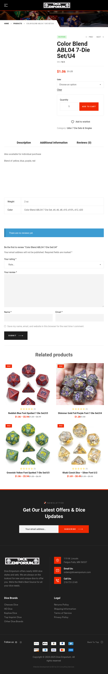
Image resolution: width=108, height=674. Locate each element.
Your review (10, 272)
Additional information (54, 142)
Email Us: (68, 568)
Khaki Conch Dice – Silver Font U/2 (80, 472)
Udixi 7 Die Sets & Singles (79, 128)
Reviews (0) (84, 142)
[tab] (24, 142)
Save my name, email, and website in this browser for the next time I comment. (45, 326)
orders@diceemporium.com (77, 572)
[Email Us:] (57, 570)
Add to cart (89, 107)
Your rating (10, 259)
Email (59, 312)
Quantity (64, 99)
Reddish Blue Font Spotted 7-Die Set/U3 (28, 413)
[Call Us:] (57, 580)
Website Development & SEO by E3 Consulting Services (53, 667)
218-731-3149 (70, 582)
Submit (12, 336)
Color (59, 80)
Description (24, 142)
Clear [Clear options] (59, 90)
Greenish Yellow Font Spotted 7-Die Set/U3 (28, 472)
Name (8, 312)
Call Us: (67, 578)
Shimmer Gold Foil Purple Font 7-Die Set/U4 (80, 413)
